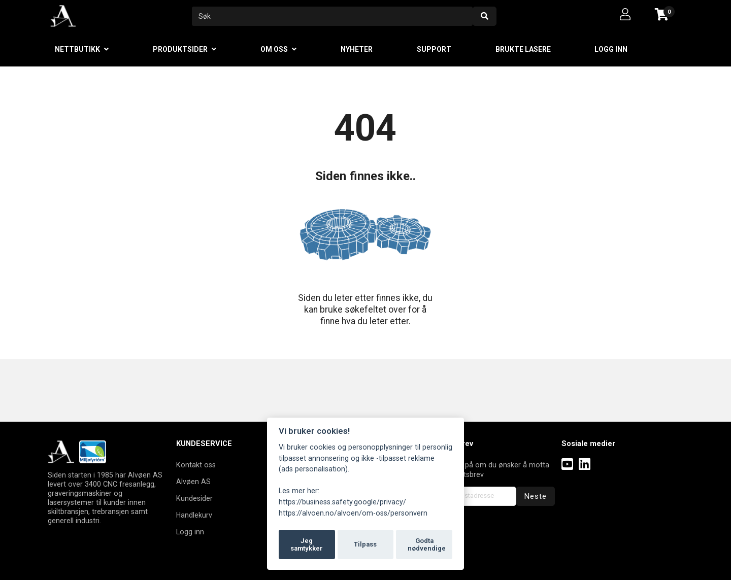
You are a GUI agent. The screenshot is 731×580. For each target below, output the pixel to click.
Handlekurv (194, 515)
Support (434, 49)
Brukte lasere (523, 49)
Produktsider (180, 49)
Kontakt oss (196, 465)
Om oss (274, 49)
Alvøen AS (193, 481)
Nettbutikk (77, 49)
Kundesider (194, 498)
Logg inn (610, 49)
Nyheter (357, 49)
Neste (535, 496)
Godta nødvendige (427, 545)
